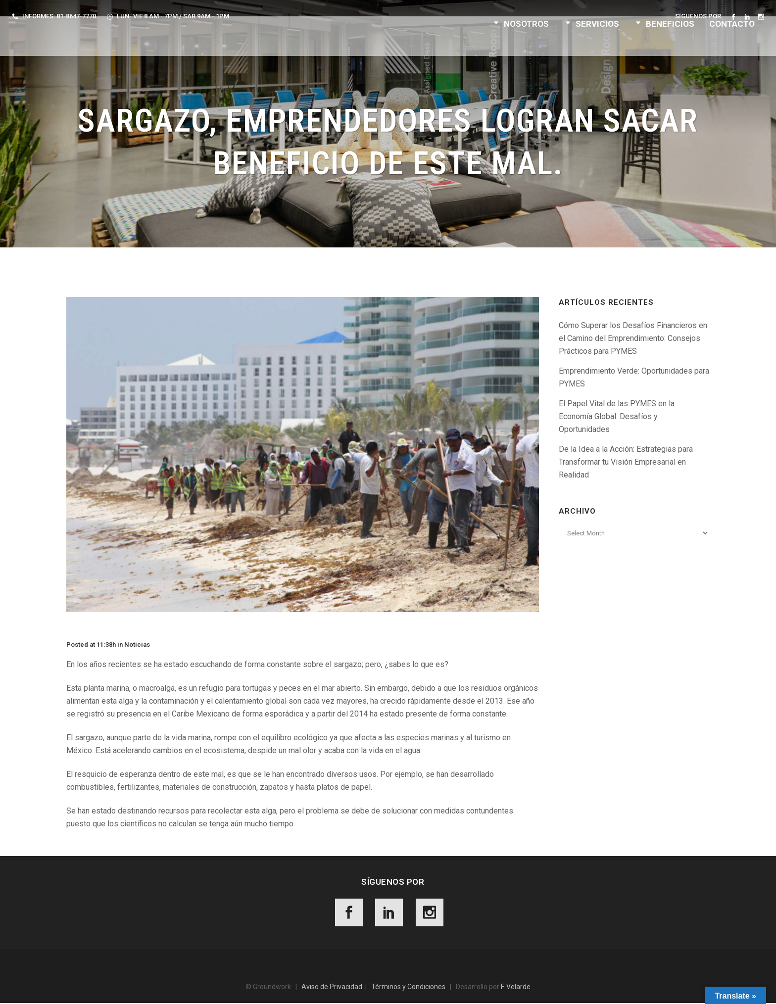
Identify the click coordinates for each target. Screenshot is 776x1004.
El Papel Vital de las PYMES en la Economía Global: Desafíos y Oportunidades (617, 416)
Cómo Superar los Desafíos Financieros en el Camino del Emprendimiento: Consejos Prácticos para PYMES (633, 338)
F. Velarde (516, 988)
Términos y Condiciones (408, 988)
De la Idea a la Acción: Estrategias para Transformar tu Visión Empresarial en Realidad (626, 461)
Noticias (137, 644)
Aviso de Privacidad (331, 988)
